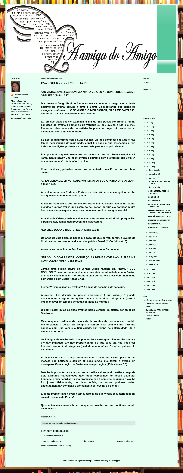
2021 (148, 131)
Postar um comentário (53, 436)
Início (148, 83)
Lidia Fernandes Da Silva (21, 96)
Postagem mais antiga (125, 441)
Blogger (116, 461)
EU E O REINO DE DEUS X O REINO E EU (159, 205)
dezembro (153, 170)
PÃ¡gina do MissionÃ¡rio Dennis (159, 300)
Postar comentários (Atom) (59, 446)
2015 (148, 155)
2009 (148, 277)
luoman (97, 461)
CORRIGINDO (153, 197)
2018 (148, 143)
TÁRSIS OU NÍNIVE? (155, 187)
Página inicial (88, 441)
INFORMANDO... (154, 224)
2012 (148, 167)
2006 (148, 289)
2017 (148, 147)
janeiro (152, 265)
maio (151, 249)
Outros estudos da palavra (157, 304)
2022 (148, 127)
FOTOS (148, 319)
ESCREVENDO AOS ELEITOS (159, 220)
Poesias (149, 307)
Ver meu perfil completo (21, 118)
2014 (148, 159)
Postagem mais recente (51, 441)
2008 (148, 281)
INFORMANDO (154, 201)
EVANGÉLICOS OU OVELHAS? (159, 217)
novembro (153, 174)
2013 (148, 163)
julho (151, 241)
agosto (152, 237)
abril (151, 253)
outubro (152, 178)
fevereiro (152, 261)
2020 (148, 135)
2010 (148, 274)
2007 (148, 285)
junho (151, 245)
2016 (148, 151)
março (151, 257)
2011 (148, 269)
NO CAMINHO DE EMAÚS (158, 228)
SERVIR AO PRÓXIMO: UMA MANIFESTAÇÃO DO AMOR (159, 212)
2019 (148, 139)
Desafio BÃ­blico (152, 316)
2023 (148, 123)
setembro (153, 233)
